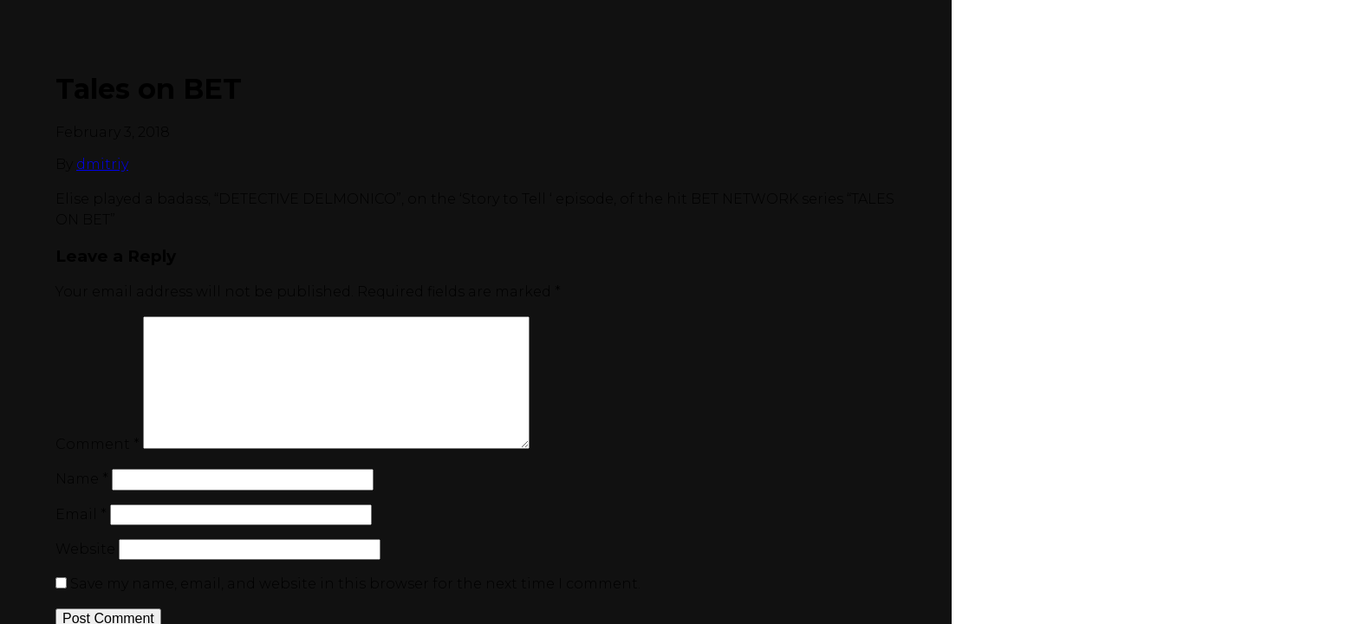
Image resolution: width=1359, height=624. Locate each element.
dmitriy (102, 164)
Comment (97, 444)
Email (81, 514)
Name (81, 479)
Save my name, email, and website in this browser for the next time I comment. (355, 583)
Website (85, 549)
